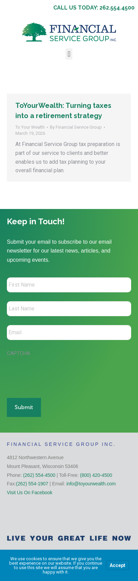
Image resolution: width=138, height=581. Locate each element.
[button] (69, 54)
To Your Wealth (30, 127)
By (76, 127)
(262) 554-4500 (39, 475)
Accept (117, 565)
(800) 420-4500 (96, 475)
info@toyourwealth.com (90, 483)
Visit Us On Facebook (29, 492)
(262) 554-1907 (32, 483)
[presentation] (59, 373)
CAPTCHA (18, 353)
